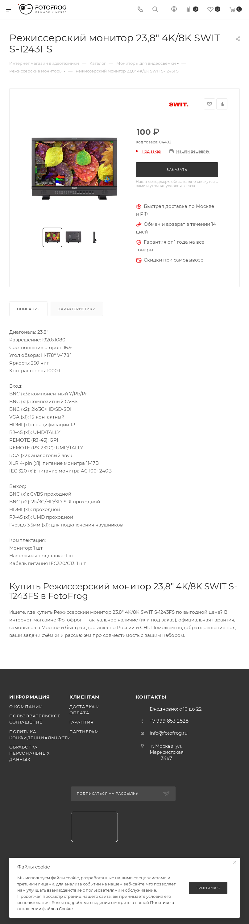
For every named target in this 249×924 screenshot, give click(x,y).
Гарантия (81, 722)
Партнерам (84, 731)
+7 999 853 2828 (169, 721)
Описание (28, 309)
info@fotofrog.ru (169, 733)
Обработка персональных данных (29, 753)
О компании (26, 706)
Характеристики (76, 309)
